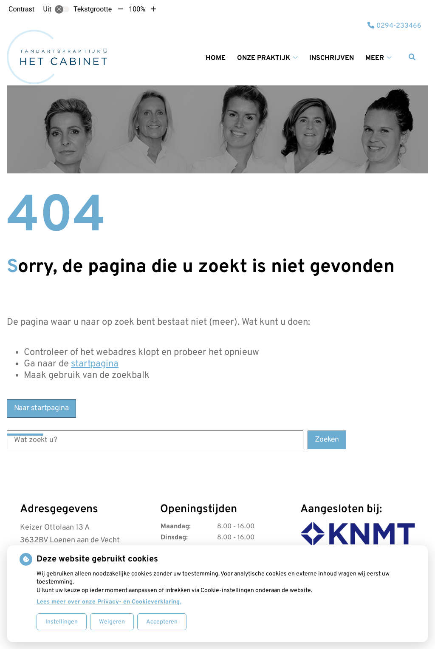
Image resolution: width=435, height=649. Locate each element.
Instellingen (61, 622)
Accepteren (162, 622)
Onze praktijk (263, 58)
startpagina (95, 364)
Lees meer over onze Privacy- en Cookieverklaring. (109, 602)
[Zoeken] (412, 57)
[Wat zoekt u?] (155, 440)
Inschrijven (331, 58)
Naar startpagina (41, 408)
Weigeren (112, 622)
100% (137, 9)
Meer (374, 58)
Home (216, 58)
